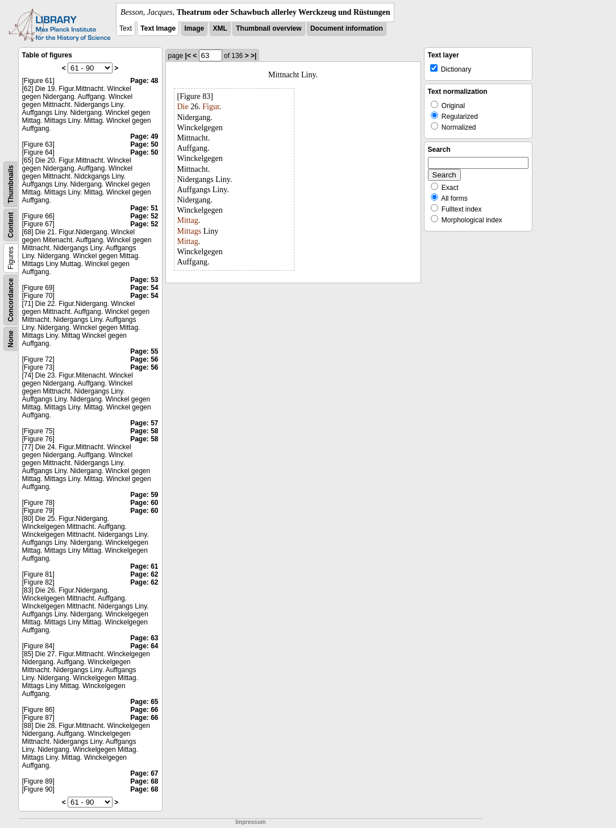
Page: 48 (144, 81)
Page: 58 (144, 431)
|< (188, 56)
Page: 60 (144, 503)
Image (195, 28)
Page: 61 (144, 566)
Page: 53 (144, 280)
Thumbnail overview (268, 28)
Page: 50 (144, 144)
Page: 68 (144, 781)
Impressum (250, 822)
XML (220, 28)
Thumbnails (11, 184)
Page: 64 (144, 646)
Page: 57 (144, 423)
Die (183, 106)
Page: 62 (144, 574)
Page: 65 (144, 702)
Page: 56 (144, 359)
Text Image (158, 28)
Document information (346, 28)
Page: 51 (144, 208)
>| (253, 56)
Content (11, 225)
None (11, 338)
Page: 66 (144, 710)
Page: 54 (144, 288)
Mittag (187, 220)
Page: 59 (144, 495)
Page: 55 (144, 351)
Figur (210, 106)
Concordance (11, 300)
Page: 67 (144, 773)
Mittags (189, 231)
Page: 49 (144, 136)
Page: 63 (144, 638)
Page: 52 (144, 216)
